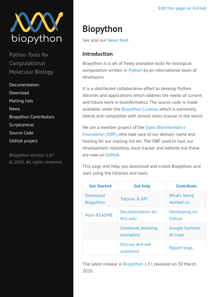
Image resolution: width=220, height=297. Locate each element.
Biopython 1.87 (137, 264)
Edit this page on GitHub (182, 8)
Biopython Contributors (31, 116)
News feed (118, 40)
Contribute (186, 186)
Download (19, 92)
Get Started (100, 186)
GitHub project (23, 140)
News (14, 108)
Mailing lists (21, 100)
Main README (99, 215)
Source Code (21, 132)
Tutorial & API (134, 199)
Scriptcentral (21, 124)
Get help (142, 186)
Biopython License (140, 109)
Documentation (24, 84)
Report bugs (180, 247)
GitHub (112, 155)
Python (135, 70)
